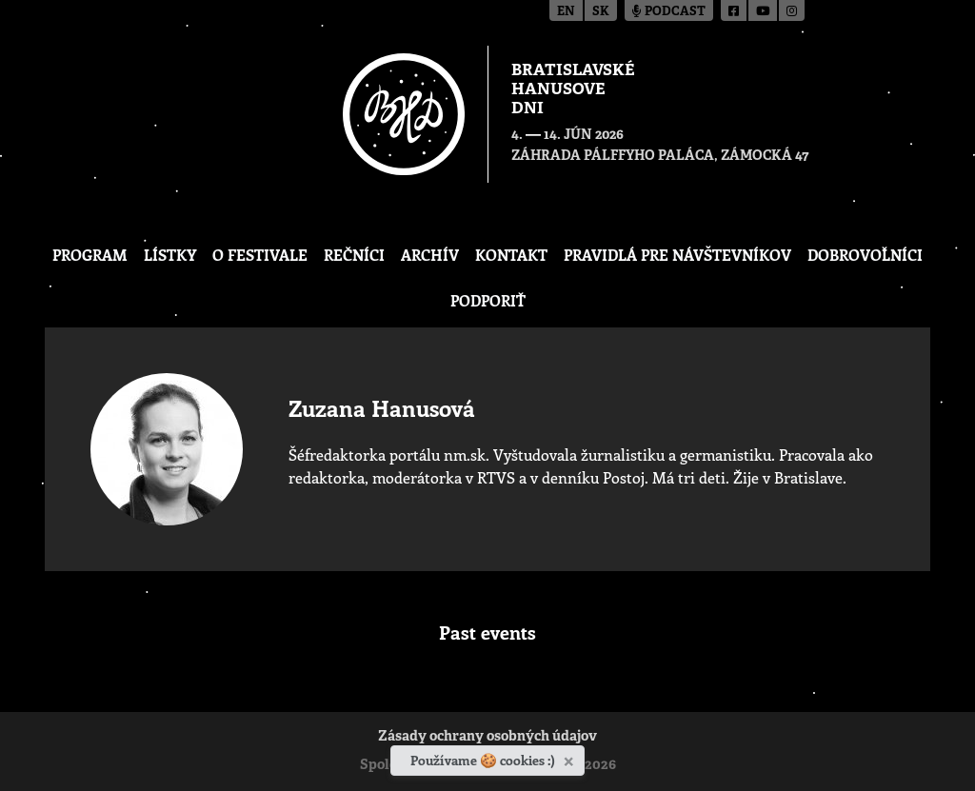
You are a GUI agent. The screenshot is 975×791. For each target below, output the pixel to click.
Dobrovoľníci (865, 255)
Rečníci (354, 255)
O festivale (260, 255)
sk (600, 12)
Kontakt (511, 255)
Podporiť (488, 300)
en (566, 12)
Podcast (669, 12)
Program (90, 255)
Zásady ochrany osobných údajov (487, 737)
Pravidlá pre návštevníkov (677, 255)
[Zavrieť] (571, 757)
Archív (430, 255)
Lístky (170, 255)
